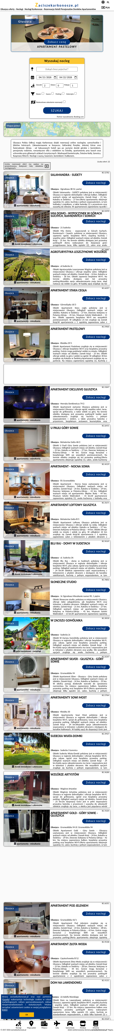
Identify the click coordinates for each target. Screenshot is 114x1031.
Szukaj (57, 111)
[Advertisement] (57, 874)
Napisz (110, 1030)
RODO (5, 1010)
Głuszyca (9, 177)
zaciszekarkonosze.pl (57, 5)
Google (6, 999)
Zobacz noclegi (96, 182)
